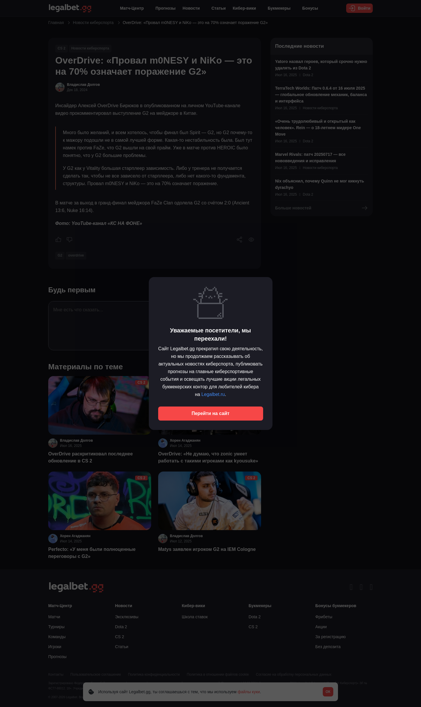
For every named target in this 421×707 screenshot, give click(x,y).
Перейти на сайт (210, 413)
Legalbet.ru (213, 394)
